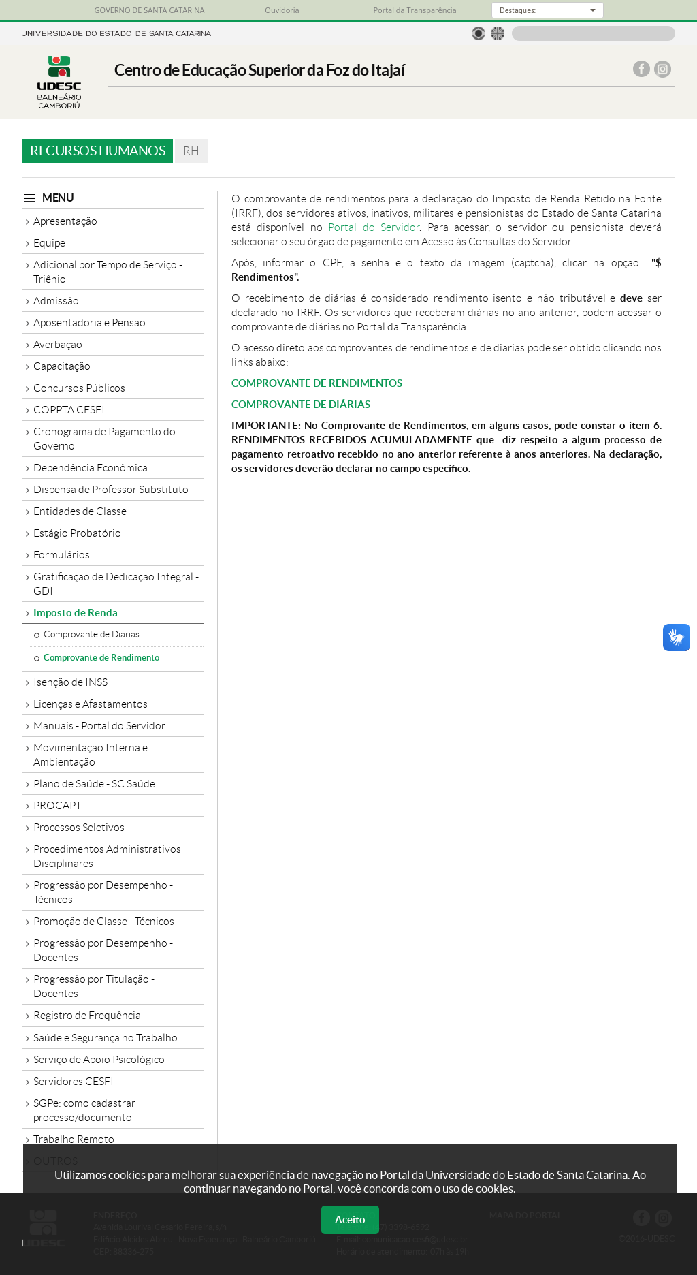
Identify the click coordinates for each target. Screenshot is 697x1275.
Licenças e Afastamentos (90, 704)
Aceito (350, 1219)
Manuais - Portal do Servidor (99, 725)
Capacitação (62, 366)
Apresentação (65, 221)
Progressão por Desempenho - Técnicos (103, 892)
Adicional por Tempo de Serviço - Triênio (107, 272)
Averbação (57, 344)
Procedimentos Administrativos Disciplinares (107, 856)
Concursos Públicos (79, 388)
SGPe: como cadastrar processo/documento (84, 1110)
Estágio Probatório (77, 533)
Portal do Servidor (373, 227)
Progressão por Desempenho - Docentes (103, 950)
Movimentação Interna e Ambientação (90, 755)
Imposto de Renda (75, 612)
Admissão (56, 300)
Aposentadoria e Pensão (89, 322)
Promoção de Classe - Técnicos (103, 921)
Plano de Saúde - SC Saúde (94, 783)
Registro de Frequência (87, 1015)
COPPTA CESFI (69, 409)
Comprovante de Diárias (92, 634)
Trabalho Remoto (73, 1139)
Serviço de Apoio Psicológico (99, 1059)
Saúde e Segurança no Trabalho (105, 1037)
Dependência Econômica (90, 467)
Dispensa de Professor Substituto (111, 489)
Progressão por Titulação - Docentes (94, 986)
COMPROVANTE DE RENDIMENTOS (316, 383)
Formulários (61, 555)
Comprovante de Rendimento (101, 657)
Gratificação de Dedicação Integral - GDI (116, 584)
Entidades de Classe (80, 511)
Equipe (49, 243)
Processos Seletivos (79, 827)
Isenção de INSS (70, 682)
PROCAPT (57, 805)
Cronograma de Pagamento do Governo (104, 439)
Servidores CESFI (73, 1081)
